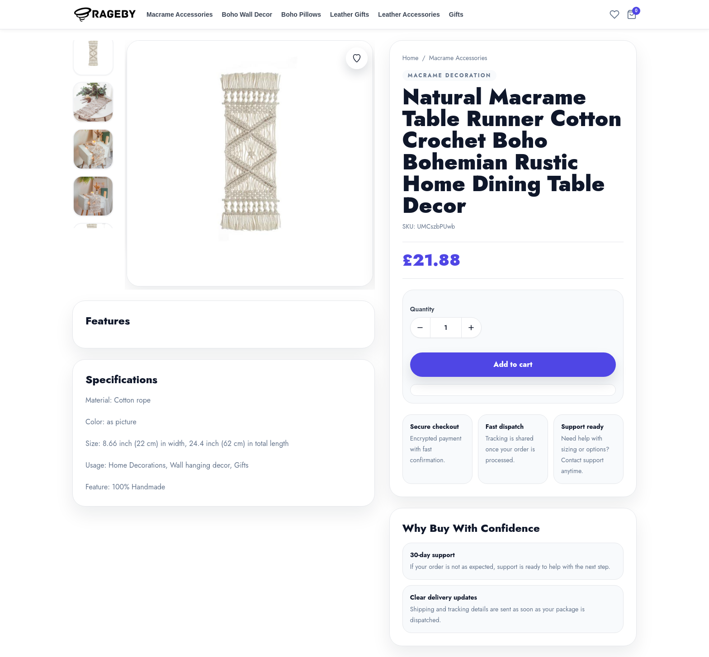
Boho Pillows (301, 14)
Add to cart (512, 364)
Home (410, 57)
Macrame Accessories (180, 14)
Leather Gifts (349, 14)
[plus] (471, 328)
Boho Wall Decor (247, 14)
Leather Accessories (409, 14)
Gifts (456, 14)
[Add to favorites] (357, 58)
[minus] (420, 328)
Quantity (422, 309)
